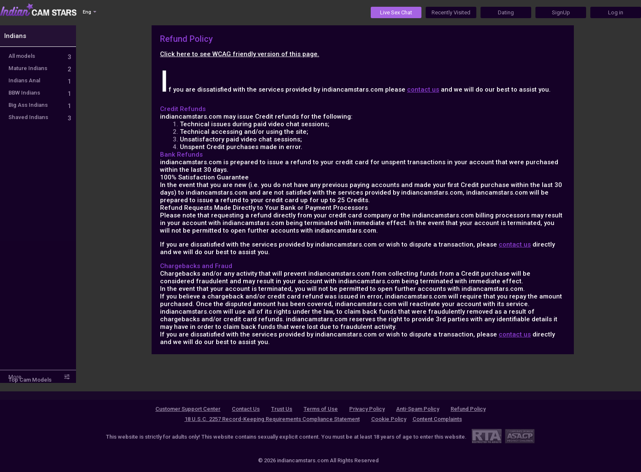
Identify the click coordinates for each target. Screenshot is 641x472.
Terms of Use (321, 409)
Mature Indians (39, 68)
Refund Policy (468, 409)
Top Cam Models (30, 380)
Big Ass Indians (39, 105)
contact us (423, 89)
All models (39, 56)
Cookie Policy (388, 419)
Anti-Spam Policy (417, 409)
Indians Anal (39, 80)
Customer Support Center (187, 409)
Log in (615, 12)
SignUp (561, 12)
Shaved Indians (39, 117)
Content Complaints (437, 419)
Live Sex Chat (396, 12)
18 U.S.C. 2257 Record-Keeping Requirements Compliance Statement (272, 419)
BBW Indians (39, 93)
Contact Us (246, 409)
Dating (506, 12)
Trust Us (281, 409)
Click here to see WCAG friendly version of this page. (239, 54)
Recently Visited (451, 12)
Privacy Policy (367, 409)
